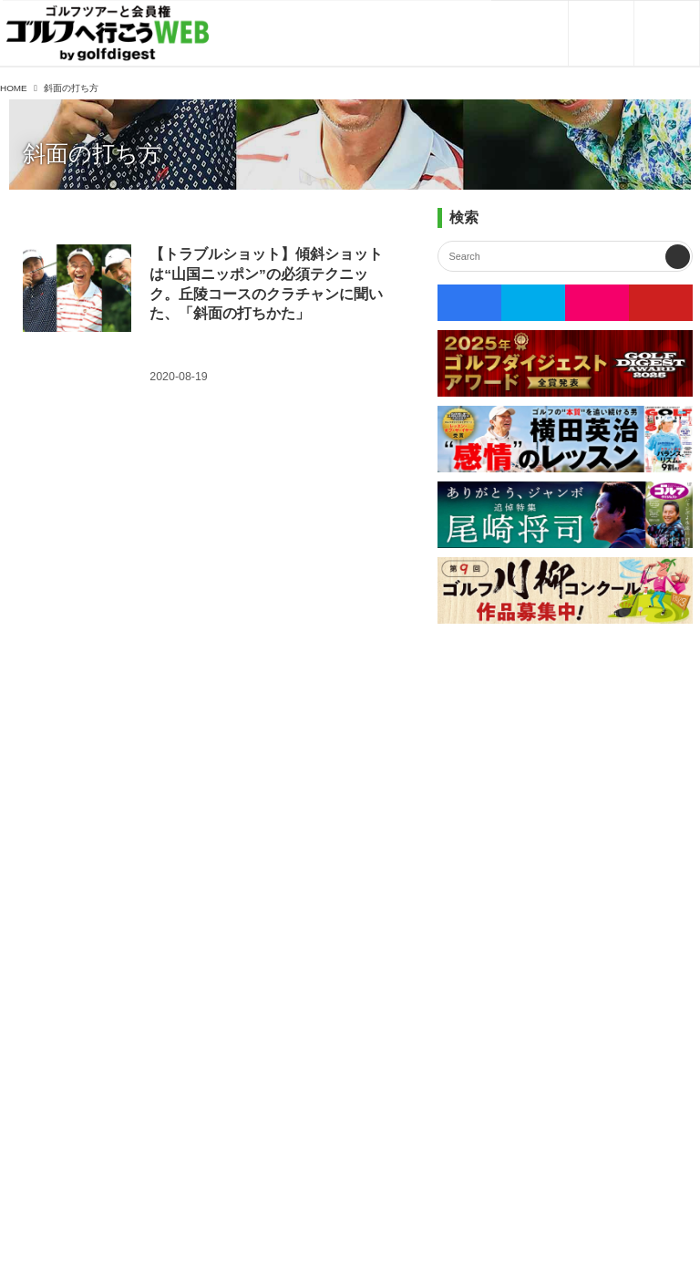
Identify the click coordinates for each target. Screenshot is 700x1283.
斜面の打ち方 (92, 153)
